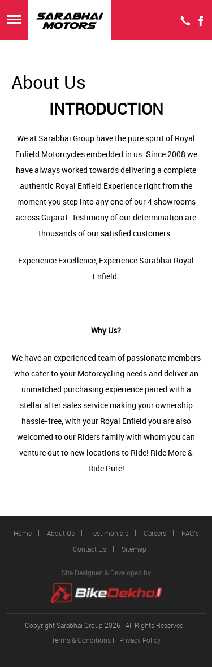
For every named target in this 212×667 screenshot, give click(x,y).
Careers (155, 533)
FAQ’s (190, 533)
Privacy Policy (140, 639)
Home (23, 533)
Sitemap (134, 548)
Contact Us (89, 548)
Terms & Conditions (81, 639)
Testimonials (109, 533)
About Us (61, 533)
